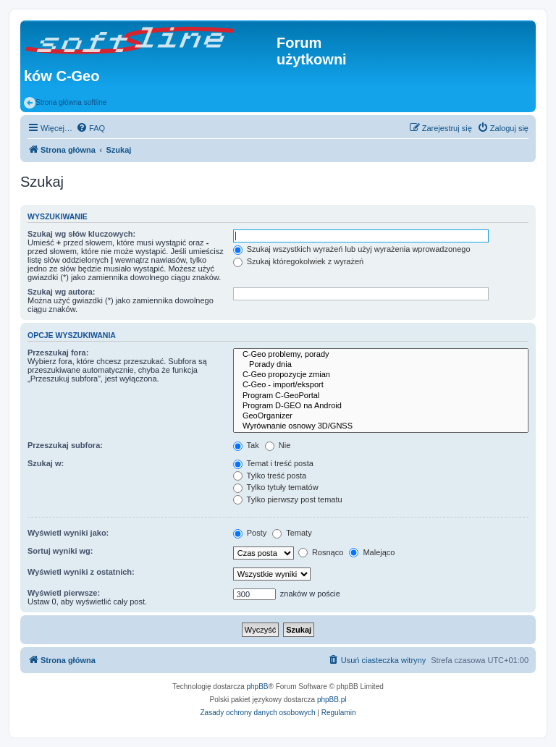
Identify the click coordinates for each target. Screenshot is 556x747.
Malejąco (372, 552)
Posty (250, 532)
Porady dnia (381, 365)
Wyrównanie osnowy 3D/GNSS (381, 426)
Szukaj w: (46, 463)
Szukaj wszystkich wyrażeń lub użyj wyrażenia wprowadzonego (352, 249)
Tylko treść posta (269, 475)
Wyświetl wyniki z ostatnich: (81, 571)
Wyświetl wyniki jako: (68, 532)
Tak (246, 445)
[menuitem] (90, 128)
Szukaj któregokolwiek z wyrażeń (298, 261)
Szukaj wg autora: (62, 291)
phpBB (258, 687)
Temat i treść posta (273, 463)
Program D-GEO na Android (381, 406)
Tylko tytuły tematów (276, 487)
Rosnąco (320, 552)
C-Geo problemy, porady (381, 355)
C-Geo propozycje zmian (381, 375)
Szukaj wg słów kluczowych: (81, 233)
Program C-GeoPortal (381, 396)
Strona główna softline (65, 103)
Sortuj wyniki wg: (60, 550)
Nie (278, 445)
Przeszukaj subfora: (65, 445)
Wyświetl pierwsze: (64, 592)
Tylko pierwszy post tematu (287, 499)
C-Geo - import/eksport (381, 385)
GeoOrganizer (381, 416)
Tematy (291, 532)
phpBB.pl (332, 700)
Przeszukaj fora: (58, 352)
